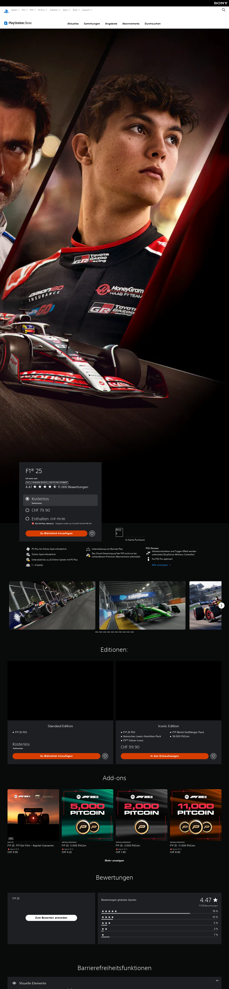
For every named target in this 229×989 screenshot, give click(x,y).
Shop (75, 10)
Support (86, 10)
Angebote (111, 20)
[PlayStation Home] (6, 10)
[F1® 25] (52, 602)
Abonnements (131, 20)
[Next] (221, 602)
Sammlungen (92, 20)
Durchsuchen (153, 20)
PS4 (31, 10)
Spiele (14, 10)
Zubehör (54, 10)
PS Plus (41, 10)
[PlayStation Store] (18, 19)
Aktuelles (73, 20)
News (65, 10)
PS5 (23, 10)
